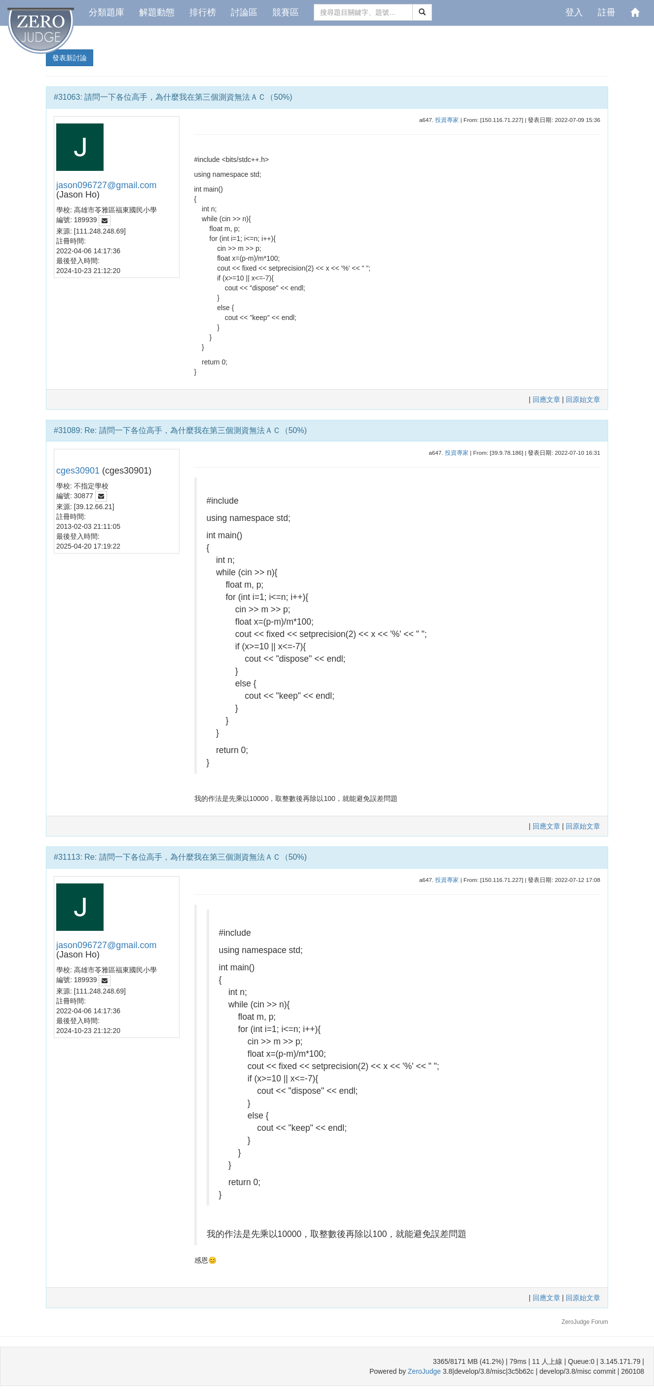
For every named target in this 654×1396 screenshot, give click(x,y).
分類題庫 (106, 12)
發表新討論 (69, 58)
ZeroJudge (424, 1371)
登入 (574, 12)
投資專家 (447, 120)
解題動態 (157, 12)
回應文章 (547, 399)
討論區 (244, 12)
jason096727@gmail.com (106, 185)
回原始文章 (583, 399)
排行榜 (202, 12)
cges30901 (78, 471)
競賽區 (285, 12)
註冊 (607, 12)
